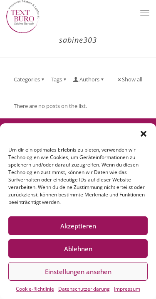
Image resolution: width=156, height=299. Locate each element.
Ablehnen (78, 249)
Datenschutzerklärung (84, 288)
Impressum (127, 288)
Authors (89, 79)
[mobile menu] (145, 12)
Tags (59, 79)
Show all (129, 79)
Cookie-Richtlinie (35, 288)
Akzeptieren (78, 226)
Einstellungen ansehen (78, 271)
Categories (29, 79)
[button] (143, 134)
